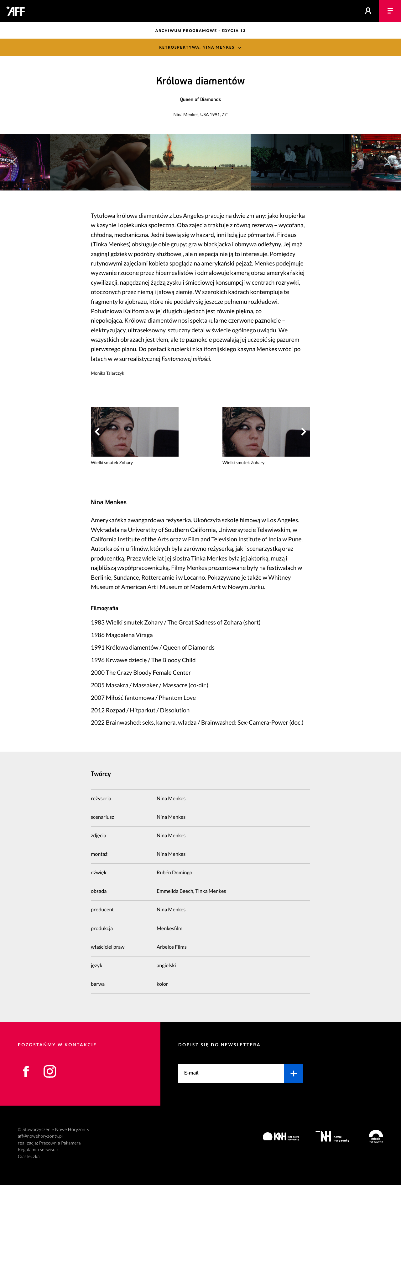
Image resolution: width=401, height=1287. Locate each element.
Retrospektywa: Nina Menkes (197, 47)
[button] (386, 213)
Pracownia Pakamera (60, 1244)
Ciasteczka (29, 1258)
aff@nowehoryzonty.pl (40, 1238)
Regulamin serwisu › (38, 1251)
